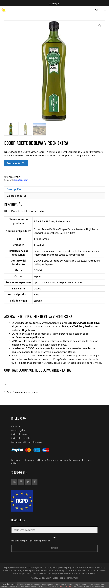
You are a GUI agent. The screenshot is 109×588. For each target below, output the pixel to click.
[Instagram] (21, 482)
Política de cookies (20, 434)
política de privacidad (40, 540)
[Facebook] (34, 482)
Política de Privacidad (21, 438)
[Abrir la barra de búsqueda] (97, 9)
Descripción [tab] (14, 189)
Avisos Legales (18, 430)
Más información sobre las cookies (27, 442)
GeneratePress (71, 577)
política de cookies (65, 586)
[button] (99, 25)
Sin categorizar (21, 180)
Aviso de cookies (8, 584)
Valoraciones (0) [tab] (16, 195)
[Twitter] (28, 482)
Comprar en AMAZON (16, 163)
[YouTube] (14, 482)
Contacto (15, 426)
